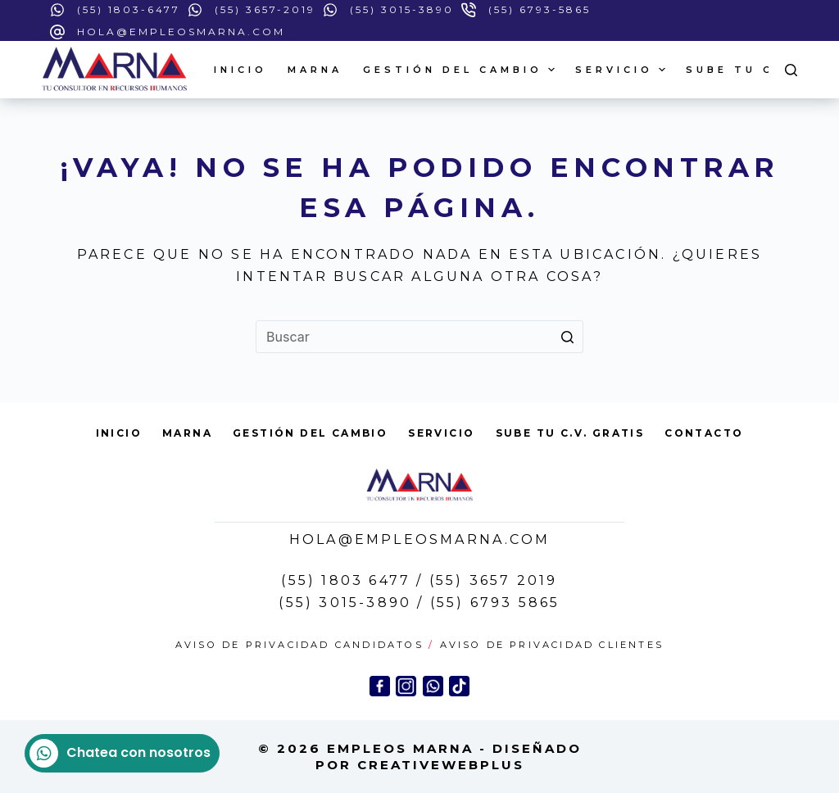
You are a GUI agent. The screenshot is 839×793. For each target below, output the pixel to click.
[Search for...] (419, 336)
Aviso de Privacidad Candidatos (299, 644)
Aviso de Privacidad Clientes (552, 644)
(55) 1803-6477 (128, 9)
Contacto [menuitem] (703, 433)
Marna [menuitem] (315, 69)
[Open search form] (791, 70)
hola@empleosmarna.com (181, 31)
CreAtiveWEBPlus (440, 765)
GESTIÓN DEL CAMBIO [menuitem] (461, 69)
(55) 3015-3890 (402, 9)
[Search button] (567, 336)
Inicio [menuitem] (240, 69)
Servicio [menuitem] (622, 69)
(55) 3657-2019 (265, 9)
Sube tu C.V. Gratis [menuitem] (570, 433)
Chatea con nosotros (120, 753)
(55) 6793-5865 (539, 9)
